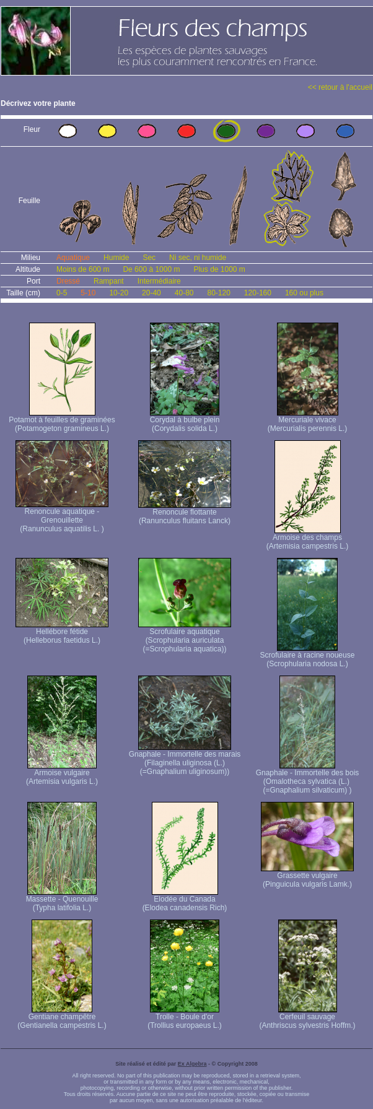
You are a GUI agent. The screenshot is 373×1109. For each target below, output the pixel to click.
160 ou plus (304, 293)
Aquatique (73, 257)
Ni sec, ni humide (197, 257)
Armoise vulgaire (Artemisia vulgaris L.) (62, 774)
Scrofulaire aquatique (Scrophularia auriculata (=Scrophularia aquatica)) (184, 636)
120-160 (257, 293)
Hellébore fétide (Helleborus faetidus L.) (61, 632)
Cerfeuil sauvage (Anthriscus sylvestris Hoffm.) (307, 1018)
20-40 (151, 293)
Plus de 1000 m (219, 269)
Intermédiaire (159, 281)
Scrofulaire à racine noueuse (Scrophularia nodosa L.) (307, 656)
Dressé (68, 281)
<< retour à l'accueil (340, 87)
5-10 (88, 293)
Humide (116, 257)
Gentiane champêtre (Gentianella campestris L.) (61, 1018)
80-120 (218, 293)
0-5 (61, 293)
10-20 (118, 293)
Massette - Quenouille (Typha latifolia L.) (62, 900)
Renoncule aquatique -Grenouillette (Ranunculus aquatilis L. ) (61, 516)
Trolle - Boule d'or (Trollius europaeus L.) (184, 1018)
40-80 (184, 293)
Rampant (109, 281)
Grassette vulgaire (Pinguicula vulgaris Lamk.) (307, 876)
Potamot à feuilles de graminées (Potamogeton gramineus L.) (62, 421)
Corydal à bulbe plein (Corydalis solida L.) (185, 421)
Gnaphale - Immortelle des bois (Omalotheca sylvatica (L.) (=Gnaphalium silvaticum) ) (307, 778)
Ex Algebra (192, 1064)
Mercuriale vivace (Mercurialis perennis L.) (308, 421)
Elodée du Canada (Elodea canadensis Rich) (185, 900)
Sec (149, 257)
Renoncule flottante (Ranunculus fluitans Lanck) (184, 513)
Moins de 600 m (82, 269)
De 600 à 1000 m (151, 269)
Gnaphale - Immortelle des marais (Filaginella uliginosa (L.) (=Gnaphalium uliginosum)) (185, 759)
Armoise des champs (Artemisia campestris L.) (307, 538)
